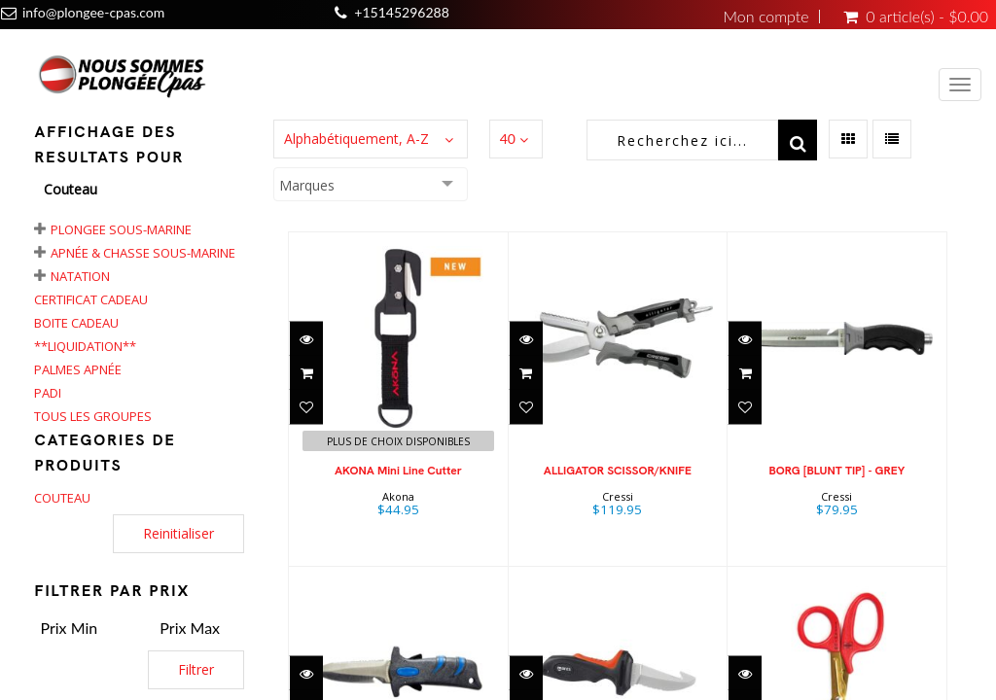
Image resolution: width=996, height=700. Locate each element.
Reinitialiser (178, 533)
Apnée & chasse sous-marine (143, 253)
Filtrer (196, 669)
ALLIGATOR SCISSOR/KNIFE (618, 470)
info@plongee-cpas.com (93, 12)
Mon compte (766, 16)
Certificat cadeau (91, 299)
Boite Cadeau (76, 323)
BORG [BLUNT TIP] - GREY (836, 470)
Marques (307, 185)
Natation (80, 276)
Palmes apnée (78, 369)
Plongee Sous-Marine (121, 229)
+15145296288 (401, 12)
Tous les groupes (93, 416)
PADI (47, 393)
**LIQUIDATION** (85, 346)
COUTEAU (62, 498)
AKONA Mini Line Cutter (398, 470)
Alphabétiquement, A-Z (356, 138)
